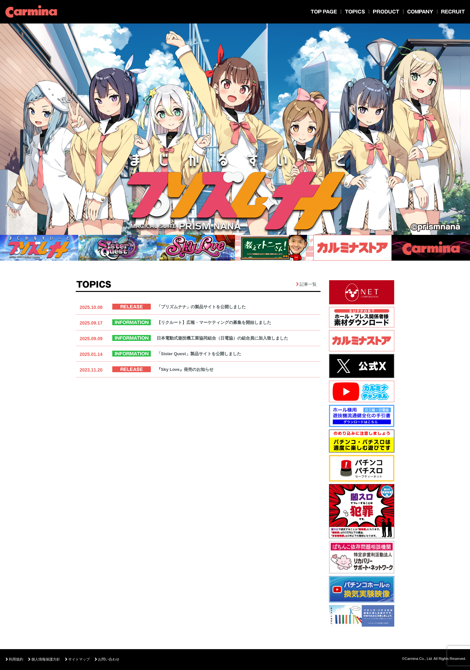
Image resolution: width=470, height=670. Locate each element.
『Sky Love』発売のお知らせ (185, 369)
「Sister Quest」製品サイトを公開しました (199, 353)
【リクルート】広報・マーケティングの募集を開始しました (214, 322)
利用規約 (14, 659)
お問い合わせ (107, 659)
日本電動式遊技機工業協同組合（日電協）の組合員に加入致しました (222, 338)
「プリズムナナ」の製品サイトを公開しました (201, 306)
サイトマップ (77, 659)
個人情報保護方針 (44, 659)
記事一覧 (308, 284)
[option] (235, 130)
